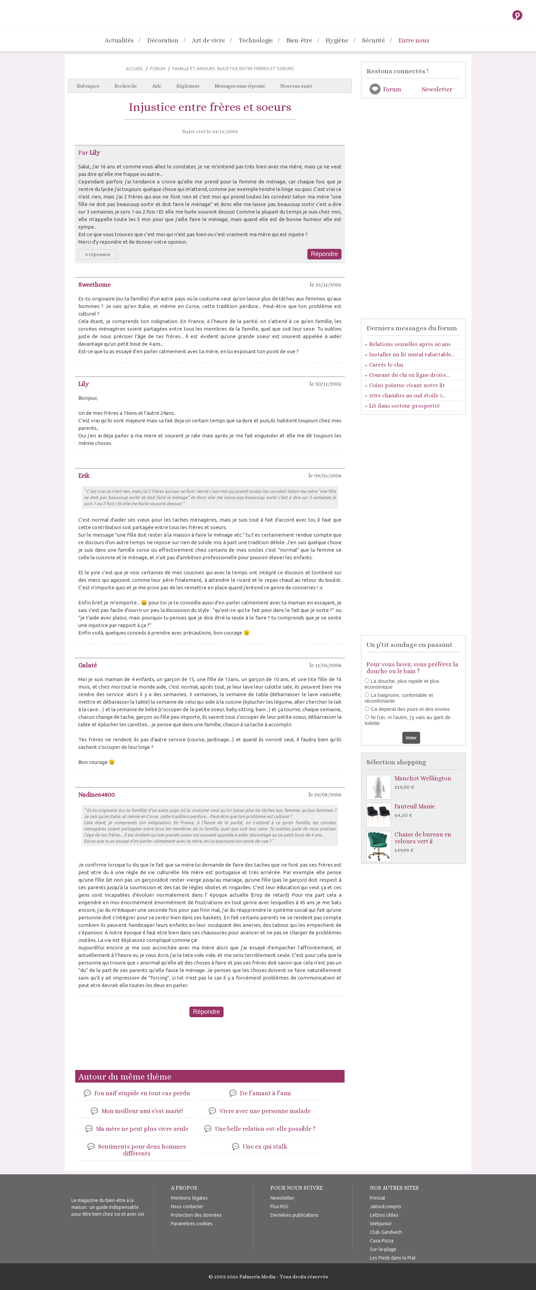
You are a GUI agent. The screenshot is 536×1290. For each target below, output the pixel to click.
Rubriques (88, 86)
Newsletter (436, 89)
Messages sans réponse (240, 86)
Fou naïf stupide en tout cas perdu (142, 1093)
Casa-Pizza (381, 1240)
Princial (377, 1198)
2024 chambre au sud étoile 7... (407, 395)
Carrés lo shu (386, 364)
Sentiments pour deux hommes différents (142, 1150)
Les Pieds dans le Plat (393, 1258)
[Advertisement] (209, 1046)
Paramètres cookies (192, 1223)
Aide (156, 86)
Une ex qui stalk (265, 1146)
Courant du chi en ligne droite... (409, 375)
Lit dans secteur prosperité (404, 406)
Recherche (126, 86)
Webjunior (381, 1223)
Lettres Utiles (384, 1215)
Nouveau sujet (296, 86)
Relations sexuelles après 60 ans (410, 344)
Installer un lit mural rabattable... (411, 354)
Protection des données (196, 1215)
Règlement (188, 86)
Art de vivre (208, 40)
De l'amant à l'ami (265, 1093)
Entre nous (414, 40)
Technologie (256, 40)
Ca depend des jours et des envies (410, 709)
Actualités (119, 40)
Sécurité (373, 40)
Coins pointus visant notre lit (407, 385)
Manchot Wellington (415, 783)
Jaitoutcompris (385, 1206)
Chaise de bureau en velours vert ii (415, 842)
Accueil (134, 68)
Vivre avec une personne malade (265, 1111)
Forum (157, 68)
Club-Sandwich (386, 1232)
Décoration (162, 40)
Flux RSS (279, 1206)
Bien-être (299, 40)
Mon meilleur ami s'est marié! (142, 1111)
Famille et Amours (194, 68)
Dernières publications (294, 1215)
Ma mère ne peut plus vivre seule (142, 1128)
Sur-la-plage (383, 1249)
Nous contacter (187, 1206)
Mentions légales (189, 1198)
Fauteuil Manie (415, 811)
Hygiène (337, 40)
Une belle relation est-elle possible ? (265, 1128)
